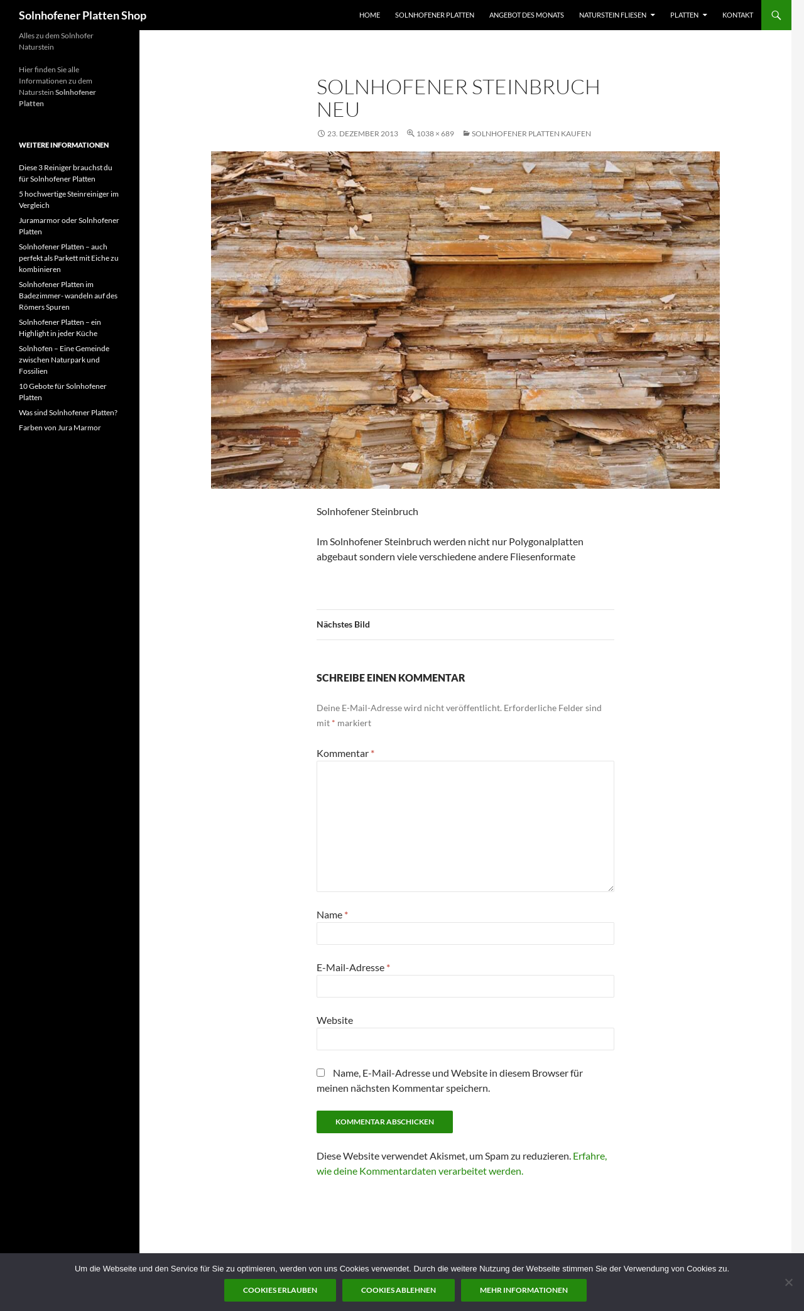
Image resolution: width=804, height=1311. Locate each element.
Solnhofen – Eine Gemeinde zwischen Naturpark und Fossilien (64, 360)
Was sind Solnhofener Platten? (68, 412)
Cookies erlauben (280, 1290)
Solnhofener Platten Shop (82, 15)
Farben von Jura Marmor (60, 427)
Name (332, 914)
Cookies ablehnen (398, 1290)
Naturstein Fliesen (612, 15)
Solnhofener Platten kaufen (531, 133)
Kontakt (737, 15)
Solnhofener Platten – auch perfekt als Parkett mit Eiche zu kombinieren (69, 258)
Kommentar (345, 753)
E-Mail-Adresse (353, 967)
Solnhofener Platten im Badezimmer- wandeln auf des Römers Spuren (68, 296)
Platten (684, 15)
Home (369, 15)
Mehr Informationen (524, 1290)
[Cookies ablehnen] (788, 1282)
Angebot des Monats (526, 15)
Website (335, 1020)
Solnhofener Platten (434, 15)
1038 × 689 (435, 133)
